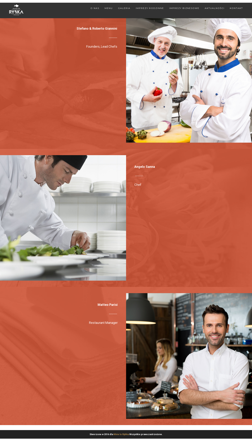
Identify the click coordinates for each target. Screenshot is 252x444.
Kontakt (236, 8)
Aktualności (214, 8)
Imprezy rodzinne (150, 8)
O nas (94, 8)
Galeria (124, 8)
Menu (109, 8)
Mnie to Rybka (121, 434)
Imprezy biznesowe (184, 8)
